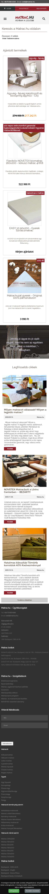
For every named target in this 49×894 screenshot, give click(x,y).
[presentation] (20, 735)
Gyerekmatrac (7, 764)
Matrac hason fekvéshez (11, 819)
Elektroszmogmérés (9, 681)
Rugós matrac (6, 773)
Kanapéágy (5, 785)
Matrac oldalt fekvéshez (10, 813)
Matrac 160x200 (7, 842)
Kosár (7, 8)
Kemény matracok (8, 816)
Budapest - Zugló (8, 870)
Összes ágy (5, 788)
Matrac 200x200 (8, 839)
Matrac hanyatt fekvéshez (11, 828)
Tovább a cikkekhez (24, 600)
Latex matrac (6, 761)
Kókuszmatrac (7, 755)
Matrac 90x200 (7, 851)
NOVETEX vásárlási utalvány (12, 702)
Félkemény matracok (10, 822)
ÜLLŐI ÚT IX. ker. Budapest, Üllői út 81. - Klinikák (18, 658)
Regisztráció (23, 8)
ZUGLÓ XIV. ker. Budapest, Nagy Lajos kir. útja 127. (19, 661)
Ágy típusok (6, 782)
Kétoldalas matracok (9, 810)
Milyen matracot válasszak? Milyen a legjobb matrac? (25, 411)
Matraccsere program (10, 696)
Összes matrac (7, 770)
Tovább (10, 449)
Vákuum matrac (7, 758)
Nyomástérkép (7, 684)
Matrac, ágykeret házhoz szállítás (14, 687)
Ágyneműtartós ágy (9, 791)
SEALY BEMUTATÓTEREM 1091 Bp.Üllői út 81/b (18, 665)
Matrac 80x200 (7, 845)
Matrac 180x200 (7, 848)
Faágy (3, 800)
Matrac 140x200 (7, 857)
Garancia (5, 690)
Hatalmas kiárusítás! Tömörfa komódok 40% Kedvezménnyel (22, 564)
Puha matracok (7, 825)
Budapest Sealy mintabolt (11, 876)
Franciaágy (5, 794)
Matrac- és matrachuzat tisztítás (14, 699)
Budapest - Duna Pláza (10, 873)
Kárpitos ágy (6, 797)
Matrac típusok (7, 767)
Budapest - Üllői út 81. (9, 867)
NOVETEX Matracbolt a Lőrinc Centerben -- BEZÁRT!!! (21, 490)
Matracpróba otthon (9, 693)
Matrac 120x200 (7, 854)
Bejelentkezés (41, 8)
